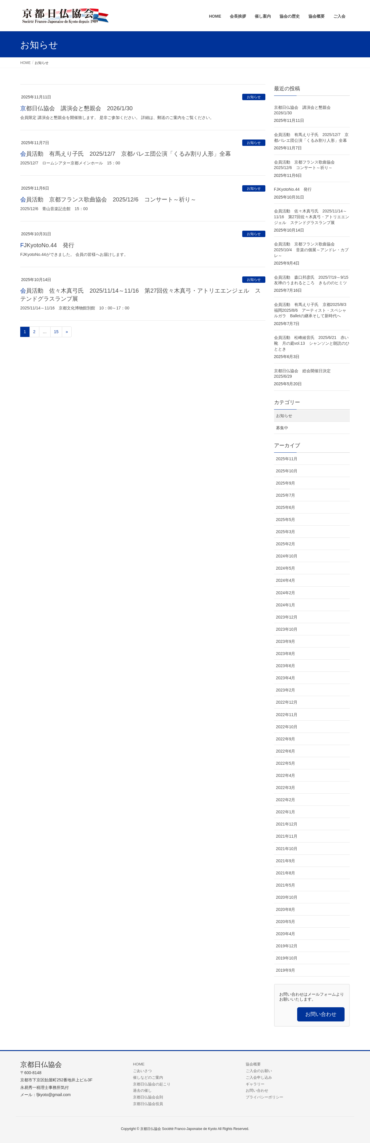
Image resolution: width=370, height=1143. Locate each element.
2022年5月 (285, 763)
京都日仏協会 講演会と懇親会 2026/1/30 (76, 108)
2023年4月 (285, 678)
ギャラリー (255, 1084)
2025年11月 (287, 458)
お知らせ (254, 97)
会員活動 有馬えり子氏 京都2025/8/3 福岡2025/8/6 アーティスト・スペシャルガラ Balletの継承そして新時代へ (312, 310)
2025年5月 (285, 519)
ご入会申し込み (259, 1077)
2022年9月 (285, 739)
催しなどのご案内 (148, 1077)
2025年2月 (285, 544)
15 (56, 331)
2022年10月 (287, 726)
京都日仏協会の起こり (152, 1084)
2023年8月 (285, 653)
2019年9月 (285, 970)
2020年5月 (285, 921)
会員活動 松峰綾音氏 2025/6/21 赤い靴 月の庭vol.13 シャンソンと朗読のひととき (311, 343)
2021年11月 (287, 836)
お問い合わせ (257, 1090)
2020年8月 (285, 909)
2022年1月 (285, 812)
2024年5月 (285, 568)
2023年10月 (287, 629)
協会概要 (253, 1064)
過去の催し (142, 1090)
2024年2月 (285, 592)
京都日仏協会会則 (148, 1097)
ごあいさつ (142, 1071)
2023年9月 (285, 641)
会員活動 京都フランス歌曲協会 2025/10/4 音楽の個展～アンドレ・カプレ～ (311, 250)
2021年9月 (285, 860)
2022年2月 (285, 799)
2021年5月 (285, 885)
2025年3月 (285, 531)
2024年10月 (287, 556)
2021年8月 (285, 873)
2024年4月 (285, 580)
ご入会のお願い (259, 1071)
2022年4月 (285, 775)
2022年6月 (285, 751)
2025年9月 (285, 483)
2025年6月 (285, 507)
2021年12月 (287, 824)
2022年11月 (287, 714)
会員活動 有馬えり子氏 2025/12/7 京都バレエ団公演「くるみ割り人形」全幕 (125, 154)
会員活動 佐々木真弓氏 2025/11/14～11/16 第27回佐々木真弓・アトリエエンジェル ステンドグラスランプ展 (311, 217)
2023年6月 (285, 665)
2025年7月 (285, 495)
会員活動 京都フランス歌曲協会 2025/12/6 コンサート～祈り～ (108, 199)
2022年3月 (285, 787)
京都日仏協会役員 (148, 1104)
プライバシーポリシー (264, 1097)
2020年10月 (287, 897)
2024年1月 (285, 605)
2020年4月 (285, 933)
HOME (139, 1064)
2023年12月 (287, 617)
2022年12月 (287, 702)
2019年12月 (287, 946)
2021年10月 (287, 848)
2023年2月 (285, 690)
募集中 (282, 427)
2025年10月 (287, 471)
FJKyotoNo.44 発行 (47, 245)
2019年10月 (287, 958)
